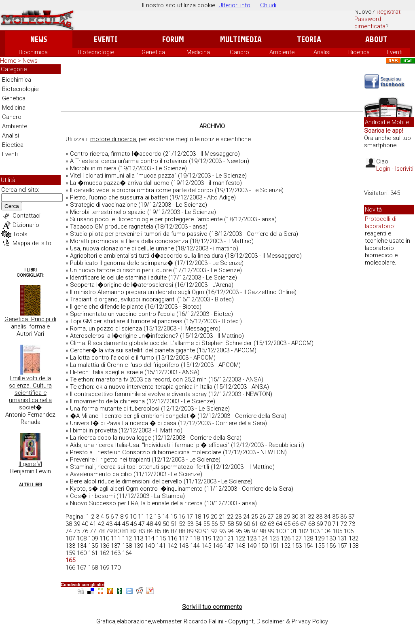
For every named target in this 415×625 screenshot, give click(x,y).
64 (279, 524)
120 (217, 538)
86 (166, 531)
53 (190, 524)
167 (82, 567)
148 (240, 545)
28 (278, 516)
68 (311, 524)
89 (190, 531)
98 (263, 531)
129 (319, 538)
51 (174, 524)
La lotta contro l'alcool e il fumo (112, 357)
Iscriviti (404, 168)
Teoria (309, 39)
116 (172, 538)
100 (281, 531)
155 (319, 545)
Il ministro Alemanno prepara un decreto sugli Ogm (137, 292)
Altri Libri (30, 484)
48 (149, 524)
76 (85, 531)
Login (383, 168)
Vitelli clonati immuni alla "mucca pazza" (123, 175)
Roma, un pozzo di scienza (106, 328)
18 (198, 516)
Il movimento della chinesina (107, 401)
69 (319, 524)
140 (150, 545)
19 (206, 516)
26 (262, 516)
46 (133, 524)
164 (127, 553)
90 (198, 531)
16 (181, 516)
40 (85, 524)
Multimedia (241, 39)
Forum (173, 39)
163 (116, 553)
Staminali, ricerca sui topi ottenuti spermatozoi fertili (139, 466)
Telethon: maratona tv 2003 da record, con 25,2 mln (138, 379)
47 (141, 524)
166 (70, 567)
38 (69, 524)
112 (127, 538)
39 (77, 524)
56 (214, 524)
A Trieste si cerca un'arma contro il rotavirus (128, 161)
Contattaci (26, 215)
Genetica (153, 52)
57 (222, 524)
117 (183, 538)
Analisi (321, 52)
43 (109, 524)
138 (127, 545)
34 (327, 516)
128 (308, 538)
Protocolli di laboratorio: (380, 222)
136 (104, 545)
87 (174, 531)
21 (222, 516)
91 (206, 531)
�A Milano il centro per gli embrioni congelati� (133, 415)
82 (133, 531)
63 (271, 524)
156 (331, 545)
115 (161, 538)
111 (116, 538)
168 (93, 567)
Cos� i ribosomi (92, 496)
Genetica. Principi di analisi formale (30, 323)
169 (104, 567)
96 (246, 531)
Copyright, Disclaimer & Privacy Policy (278, 621)
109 (93, 538)
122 (240, 538)
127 (297, 538)
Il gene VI (30, 464)
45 (125, 524)
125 (274, 538)
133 (70, 545)
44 (117, 524)
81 (125, 531)
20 (214, 516)
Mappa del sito (32, 243)
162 (104, 553)
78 (101, 531)
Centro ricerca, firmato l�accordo (115, 153)
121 (229, 538)
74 (69, 531)
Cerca (11, 206)
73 (352, 524)
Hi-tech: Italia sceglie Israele (106, 372)
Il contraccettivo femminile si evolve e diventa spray (138, 394)
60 (246, 524)
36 (343, 516)
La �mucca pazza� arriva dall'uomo (119, 182)
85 (158, 531)
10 (133, 516)
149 (251, 545)
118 (195, 538)
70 (327, 524)
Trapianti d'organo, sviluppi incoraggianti (123, 299)
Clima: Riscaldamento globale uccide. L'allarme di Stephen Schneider (161, 343)
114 (150, 538)
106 (349, 531)
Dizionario (26, 225)
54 (198, 524)
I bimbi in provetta (93, 430)
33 (319, 516)
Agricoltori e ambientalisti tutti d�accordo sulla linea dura (146, 255)
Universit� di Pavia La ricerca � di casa (123, 423)
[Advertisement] (212, 86)
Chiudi (268, 5)
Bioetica (359, 52)
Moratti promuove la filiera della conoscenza (129, 241)
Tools (20, 234)
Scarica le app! (383, 130)
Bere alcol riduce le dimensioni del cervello (126, 481)
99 (271, 531)
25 (254, 516)
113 (138, 538)
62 (263, 524)
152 (285, 545)
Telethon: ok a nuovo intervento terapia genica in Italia (141, 386)
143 (183, 545)
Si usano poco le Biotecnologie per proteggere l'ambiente (146, 219)
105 (337, 531)
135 (93, 545)
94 (230, 531)
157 (342, 545)
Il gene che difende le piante (106, 306)
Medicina (198, 52)
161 (93, 553)
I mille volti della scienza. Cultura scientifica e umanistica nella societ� (30, 393)
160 (82, 553)
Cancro (239, 52)
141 (161, 545)
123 (251, 538)
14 (165, 516)
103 (315, 531)
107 (70, 538)
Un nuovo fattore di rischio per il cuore (121, 270)
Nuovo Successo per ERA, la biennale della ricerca (136, 503)
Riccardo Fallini (203, 621)
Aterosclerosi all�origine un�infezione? (124, 335)
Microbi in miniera (93, 168)
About (376, 39)
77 (93, 531)
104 (326, 531)
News (38, 39)
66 (295, 524)
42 (101, 524)
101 (292, 531)
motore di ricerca (113, 139)
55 (206, 524)
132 (353, 538)
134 (82, 545)
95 (238, 531)
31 (303, 516)
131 (342, 538)
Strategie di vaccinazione (103, 204)
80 (117, 531)
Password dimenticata (369, 22)
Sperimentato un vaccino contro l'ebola (122, 314)
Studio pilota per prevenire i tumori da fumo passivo (139, 233)
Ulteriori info (234, 5)
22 (230, 516)
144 (195, 545)
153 (297, 545)
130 (331, 538)
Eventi (106, 39)
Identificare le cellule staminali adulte (118, 277)
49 (158, 524)
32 (311, 516)
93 (222, 531)
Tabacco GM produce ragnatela (111, 226)
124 (263, 538)
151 (274, 545)
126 (285, 538)
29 (287, 516)
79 (109, 531)
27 (270, 516)
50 (166, 524)
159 (70, 553)
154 (308, 545)
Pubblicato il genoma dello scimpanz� (121, 263)
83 (141, 531)
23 (238, 516)
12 (149, 516)
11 (141, 516)
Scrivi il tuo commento (212, 606)
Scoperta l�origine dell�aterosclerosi (121, 284)
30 (295, 516)
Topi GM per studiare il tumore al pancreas (126, 321)
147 (229, 545)
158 (353, 545)
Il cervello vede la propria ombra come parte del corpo (141, 190)
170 (116, 567)
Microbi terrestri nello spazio (108, 212)
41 (93, 524)
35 (335, 516)
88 (182, 531)
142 (172, 545)
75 (77, 531)
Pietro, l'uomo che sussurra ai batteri (119, 197)
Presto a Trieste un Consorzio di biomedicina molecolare (145, 452)
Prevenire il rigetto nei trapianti (110, 459)
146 (217, 545)
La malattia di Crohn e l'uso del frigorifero (124, 365)
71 (335, 524)
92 (214, 531)
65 (287, 524)
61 (255, 524)
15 (173, 516)
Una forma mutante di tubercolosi (114, 408)
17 (189, 516)
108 (82, 538)
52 (182, 524)
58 (230, 524)
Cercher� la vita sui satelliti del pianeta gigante (132, 350)
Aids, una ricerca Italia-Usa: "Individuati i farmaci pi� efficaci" (149, 445)
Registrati (389, 11)
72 (344, 524)
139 (138, 545)
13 (157, 516)
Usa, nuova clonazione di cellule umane (122, 248)
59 (238, 524)
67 (303, 524)
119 (206, 538)
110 (104, 538)
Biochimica (33, 52)
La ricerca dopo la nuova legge (110, 437)
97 (255, 531)
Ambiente (281, 52)
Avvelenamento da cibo (101, 474)
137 (116, 545)
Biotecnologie (96, 52)
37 (351, 516)
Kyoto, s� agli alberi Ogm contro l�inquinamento (136, 488)
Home (8, 60)
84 (149, 531)
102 (303, 531)
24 (246, 516)
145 (206, 545)
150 (263, 545)
